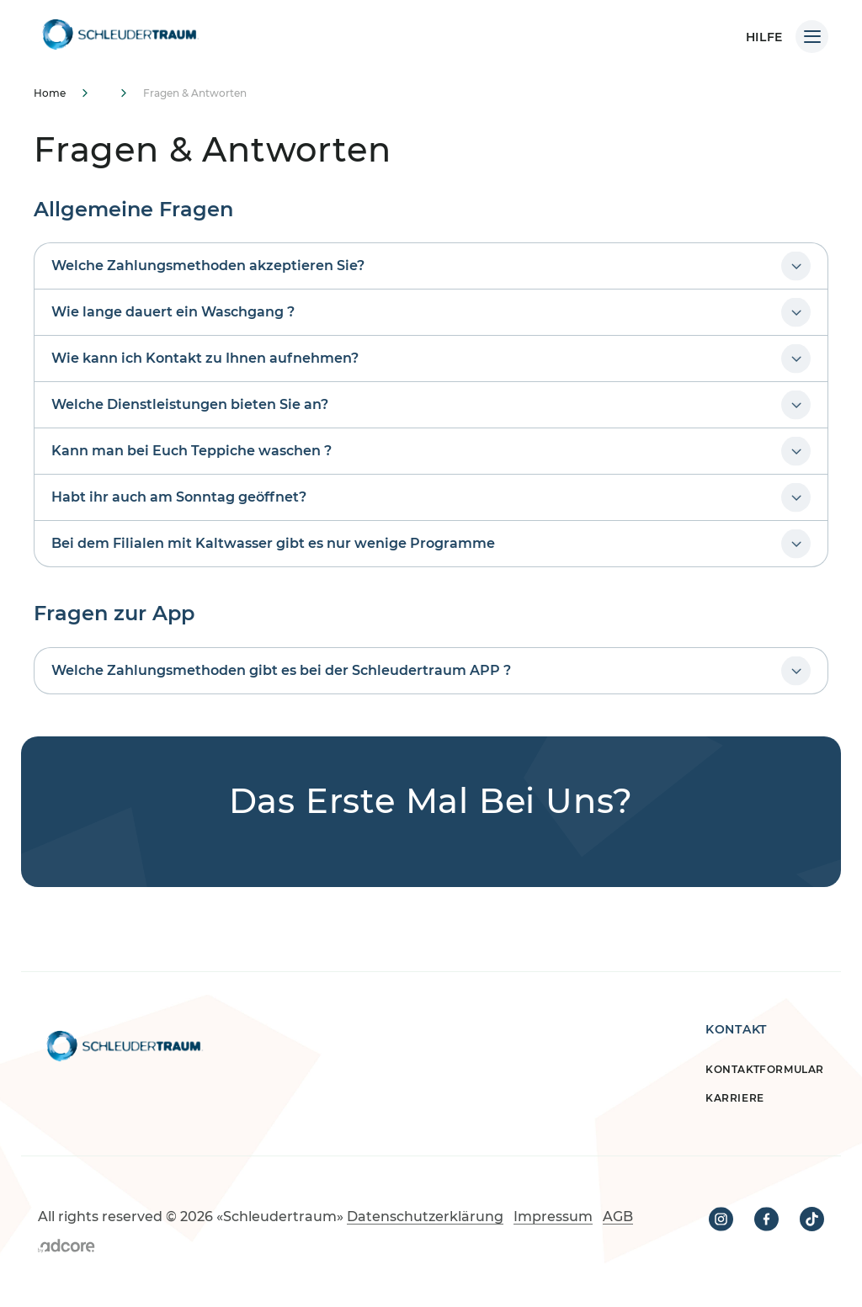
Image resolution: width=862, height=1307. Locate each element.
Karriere (734, 1098)
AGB (618, 1217)
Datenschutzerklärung (425, 1217)
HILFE (765, 37)
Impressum (553, 1217)
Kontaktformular (764, 1069)
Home (50, 93)
